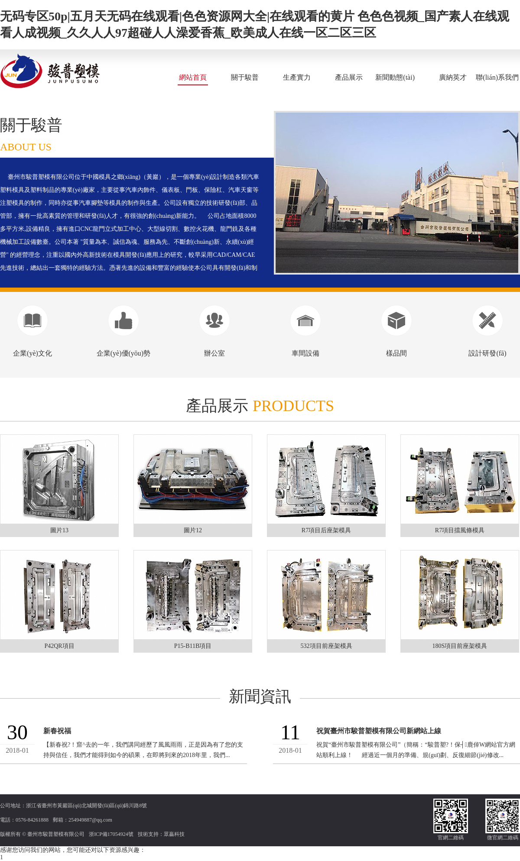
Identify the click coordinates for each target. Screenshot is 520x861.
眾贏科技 (174, 834)
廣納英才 (453, 77)
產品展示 (349, 77)
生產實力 (297, 77)
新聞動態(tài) (395, 77)
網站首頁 (193, 77)
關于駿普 (245, 77)
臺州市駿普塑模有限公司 (55, 834)
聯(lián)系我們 (497, 77)
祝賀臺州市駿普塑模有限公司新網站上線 (378, 731)
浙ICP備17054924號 (111, 834)
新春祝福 (57, 731)
